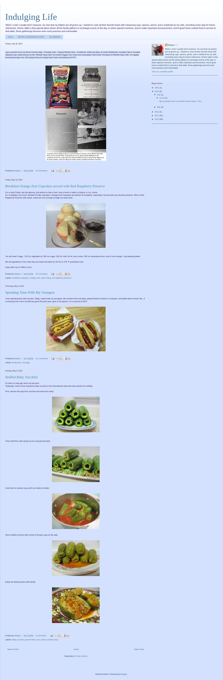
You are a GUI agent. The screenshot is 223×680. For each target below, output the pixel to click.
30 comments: (42, 274)
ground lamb (30, 640)
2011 (157, 115)
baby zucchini (18, 640)
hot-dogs (26, 362)
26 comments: (42, 171)
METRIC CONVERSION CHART (31, 37)
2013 (157, 91)
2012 (157, 112)
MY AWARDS (55, 37)
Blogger (123, 674)
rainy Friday (46, 278)
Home (10, 37)
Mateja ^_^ (173, 45)
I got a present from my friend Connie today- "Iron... (181, 101)
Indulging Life (31, 17)
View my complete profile (162, 71)
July (159, 95)
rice (38, 640)
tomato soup (52, 640)
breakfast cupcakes (20, 278)
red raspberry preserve (62, 278)
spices (43, 640)
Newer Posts (12, 649)
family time (16, 362)
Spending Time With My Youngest (30, 292)
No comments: (42, 358)
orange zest (35, 278)
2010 (157, 119)
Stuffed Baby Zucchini (21, 377)
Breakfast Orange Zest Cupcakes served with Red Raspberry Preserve (55, 186)
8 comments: (41, 635)
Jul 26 (162, 98)
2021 (157, 88)
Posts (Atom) (81, 656)
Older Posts (139, 649)
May (159, 107)
